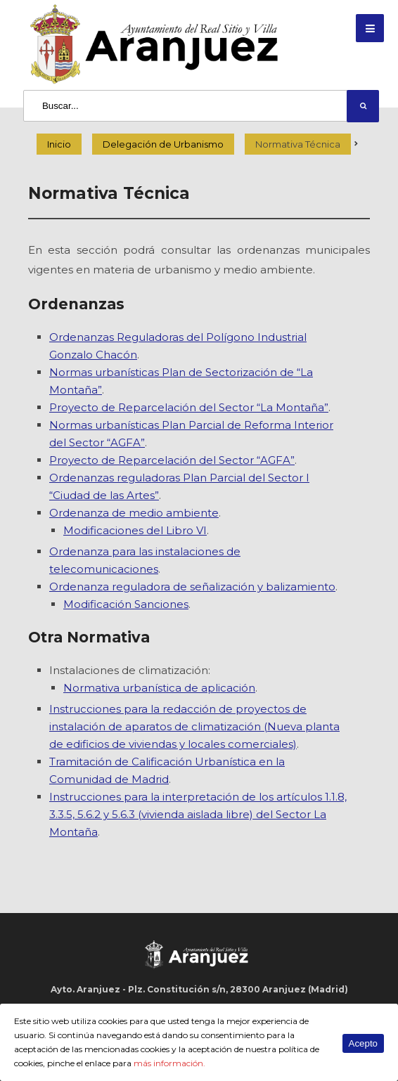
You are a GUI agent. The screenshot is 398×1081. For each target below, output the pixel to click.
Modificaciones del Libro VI (135, 530)
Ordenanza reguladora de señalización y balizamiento (192, 586)
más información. (169, 1063)
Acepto (363, 1043)
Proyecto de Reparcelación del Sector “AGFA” (172, 460)
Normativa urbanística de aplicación (159, 687)
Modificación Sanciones (125, 604)
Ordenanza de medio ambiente (134, 512)
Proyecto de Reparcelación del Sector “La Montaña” (188, 407)
